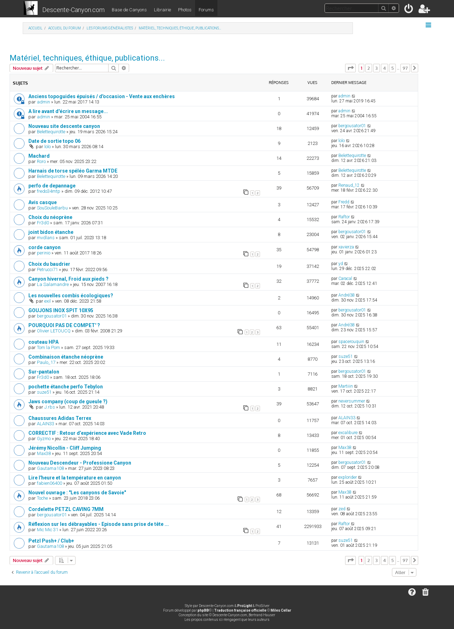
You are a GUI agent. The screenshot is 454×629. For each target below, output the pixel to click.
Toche (42, 498)
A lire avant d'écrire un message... (68, 111)
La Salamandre (53, 284)
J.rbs (49, 407)
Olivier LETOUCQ (54, 330)
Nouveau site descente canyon (64, 126)
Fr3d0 (43, 222)
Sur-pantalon (43, 372)
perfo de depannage (52, 186)
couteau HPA (43, 342)
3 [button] (376, 68)
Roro (41, 161)
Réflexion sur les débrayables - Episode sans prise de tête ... (98, 524)
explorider (347, 477)
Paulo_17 (46, 362)
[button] (350, 68)
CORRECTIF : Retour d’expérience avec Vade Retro (87, 433)
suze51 (345, 356)
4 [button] (384, 68)
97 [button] (405, 68)
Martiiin (345, 386)
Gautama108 (50, 468)
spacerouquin (351, 341)
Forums (206, 9)
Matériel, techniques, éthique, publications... (87, 58)
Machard (39, 156)
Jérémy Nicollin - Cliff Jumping (64, 448)
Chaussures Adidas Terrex (59, 418)
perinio (43, 252)
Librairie (162, 9)
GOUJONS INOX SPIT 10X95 (60, 310)
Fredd (343, 202)
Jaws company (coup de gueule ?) (67, 401)
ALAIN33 (45, 423)
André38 (346, 295)
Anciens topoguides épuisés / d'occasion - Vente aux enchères (101, 96)
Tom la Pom (48, 347)
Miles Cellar (281, 610)
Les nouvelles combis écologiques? (70, 295)
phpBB (203, 610)
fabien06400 (49, 483)
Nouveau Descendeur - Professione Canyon (79, 463)
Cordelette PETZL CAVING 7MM (66, 509)
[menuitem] (409, 10)
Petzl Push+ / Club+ (51, 541)
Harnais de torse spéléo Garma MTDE (72, 171)
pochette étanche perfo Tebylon (65, 386)
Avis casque (42, 202)
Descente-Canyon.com (73, 9)
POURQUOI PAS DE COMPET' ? (64, 325)
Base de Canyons (129, 9)
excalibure (348, 432)
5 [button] (392, 68)
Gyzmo (44, 438)
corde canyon (44, 247)
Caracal (345, 278)
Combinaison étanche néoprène (65, 357)
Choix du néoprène (50, 217)
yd (340, 263)
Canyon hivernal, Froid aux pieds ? (68, 279)
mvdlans (46, 237)
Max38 (44, 453)
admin (43, 102)
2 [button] (368, 68)
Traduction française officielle (240, 610)
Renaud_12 (349, 185)
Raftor (344, 216)
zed (341, 508)
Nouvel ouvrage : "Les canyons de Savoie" (77, 492)
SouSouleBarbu (52, 207)
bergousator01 (352, 125)
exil (47, 301)
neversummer (351, 401)
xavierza (346, 247)
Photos (185, 9)
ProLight (244, 606)
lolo (47, 146)
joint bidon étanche (50, 232)
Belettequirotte (51, 131)
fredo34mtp (48, 191)
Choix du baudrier (49, 264)
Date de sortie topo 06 (54, 141)
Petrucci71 (47, 269)
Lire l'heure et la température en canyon (74, 478)
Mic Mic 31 (47, 529)
